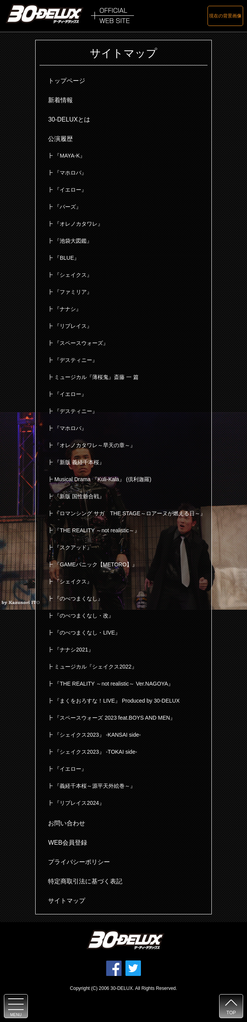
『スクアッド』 (73, 547)
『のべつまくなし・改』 (84, 615)
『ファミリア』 (73, 292)
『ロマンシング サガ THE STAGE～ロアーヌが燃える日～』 (129, 513)
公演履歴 (60, 138)
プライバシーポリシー (79, 862)
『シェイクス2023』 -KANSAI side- (97, 735)
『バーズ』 (67, 207)
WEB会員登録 (67, 842)
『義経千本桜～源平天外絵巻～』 (95, 786)
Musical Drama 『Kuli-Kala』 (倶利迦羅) (102, 479)
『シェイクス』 (73, 275)
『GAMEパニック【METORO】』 (95, 564)
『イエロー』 (70, 190)
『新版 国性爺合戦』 (79, 496)
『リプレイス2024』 (79, 803)
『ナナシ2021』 (73, 649)
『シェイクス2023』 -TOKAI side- (95, 752)
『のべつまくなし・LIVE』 (87, 632)
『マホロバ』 (70, 173)
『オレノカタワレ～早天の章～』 (95, 445)
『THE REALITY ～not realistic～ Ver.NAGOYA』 (113, 684)
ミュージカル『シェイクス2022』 (95, 667)
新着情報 (60, 100)
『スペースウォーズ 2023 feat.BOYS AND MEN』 (114, 718)
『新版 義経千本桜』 (79, 462)
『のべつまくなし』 (78, 598)
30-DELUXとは (69, 119)
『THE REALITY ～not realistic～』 (97, 530)
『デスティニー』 (76, 360)
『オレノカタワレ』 (78, 224)
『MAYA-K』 (69, 156)
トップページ (66, 80)
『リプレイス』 (73, 326)
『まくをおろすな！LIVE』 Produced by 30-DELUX (117, 701)
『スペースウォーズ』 (81, 343)
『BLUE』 (66, 258)
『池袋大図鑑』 (73, 241)
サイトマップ (66, 900)
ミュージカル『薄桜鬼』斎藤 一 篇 (96, 377)
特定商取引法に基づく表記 (85, 881)
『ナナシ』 (67, 309)
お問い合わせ (66, 823)
